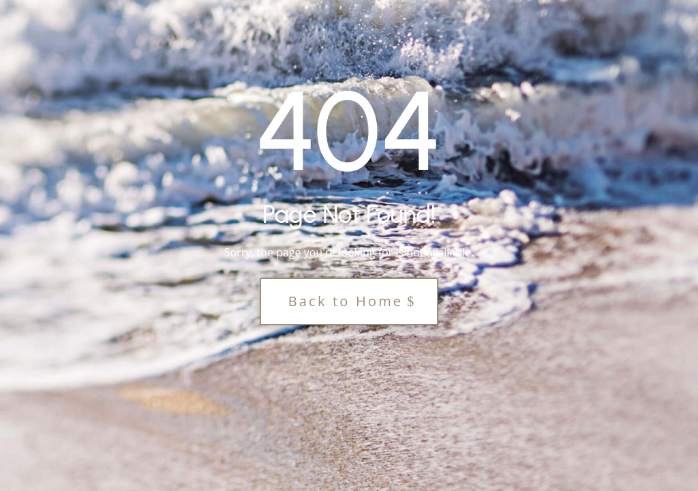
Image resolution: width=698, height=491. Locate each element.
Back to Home (346, 301)
